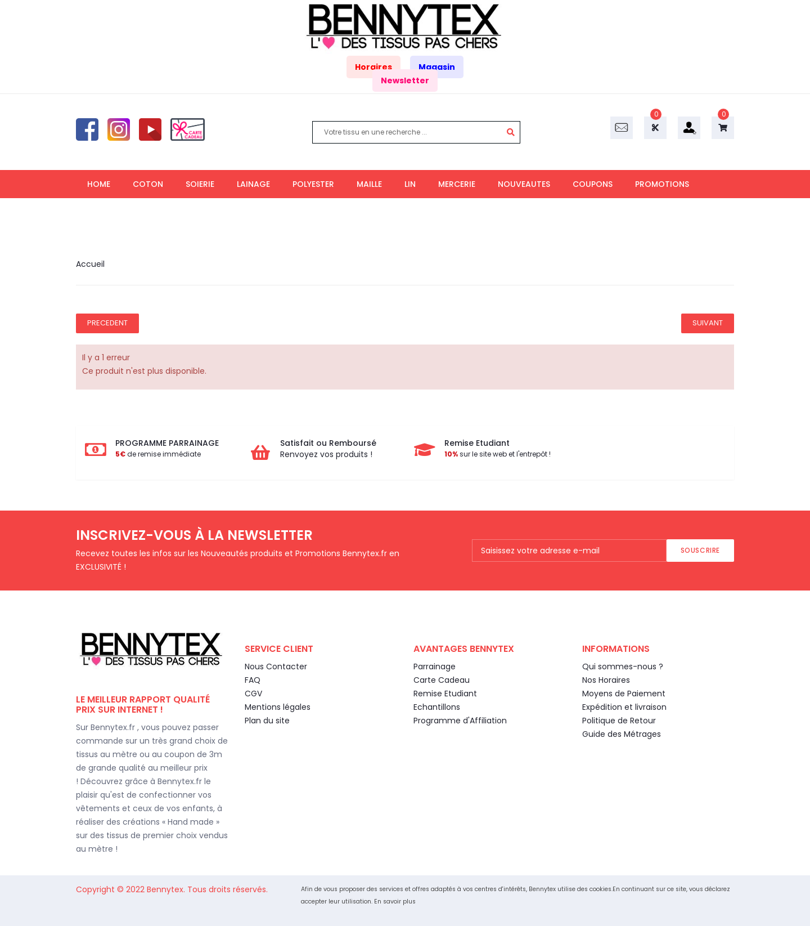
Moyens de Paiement (623, 693)
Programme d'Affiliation (460, 720)
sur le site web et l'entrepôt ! (497, 454)
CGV (253, 693)
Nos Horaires (606, 680)
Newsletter (405, 80)
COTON (148, 184)
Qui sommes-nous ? (622, 666)
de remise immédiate (158, 454)
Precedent (107, 322)
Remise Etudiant (445, 693)
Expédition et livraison (624, 707)
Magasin (436, 67)
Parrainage (434, 666)
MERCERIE (456, 184)
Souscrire (700, 550)
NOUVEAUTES (524, 184)
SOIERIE (200, 184)
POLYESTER (313, 184)
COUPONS (593, 184)
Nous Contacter (276, 666)
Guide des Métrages (621, 734)
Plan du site (267, 720)
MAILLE (369, 184)
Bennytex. (167, 889)
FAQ (252, 680)
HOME (98, 184)
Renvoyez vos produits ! (326, 454)
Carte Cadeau (441, 680)
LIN (410, 184)
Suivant (707, 322)
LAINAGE (253, 184)
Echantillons (436, 707)
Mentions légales (277, 707)
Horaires (373, 67)
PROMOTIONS (662, 184)
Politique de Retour (619, 720)
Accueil (90, 264)
